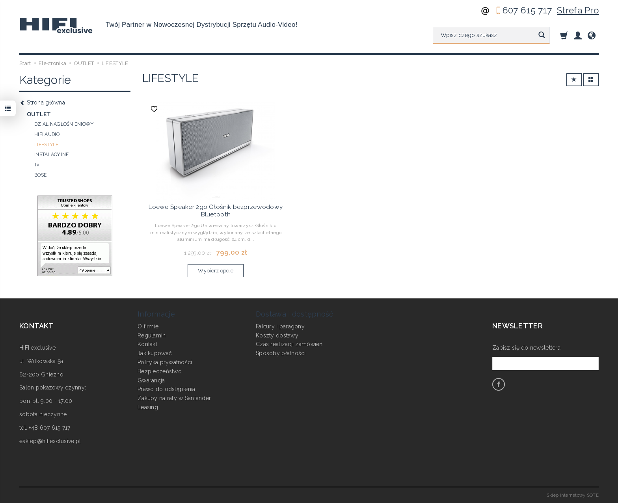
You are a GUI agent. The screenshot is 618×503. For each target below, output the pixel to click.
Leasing (148, 407)
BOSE (40, 175)
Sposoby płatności (281, 353)
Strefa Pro (578, 10)
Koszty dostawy (277, 335)
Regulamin (152, 335)
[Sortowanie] (574, 79)
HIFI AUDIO (47, 134)
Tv (36, 165)
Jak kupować (155, 353)
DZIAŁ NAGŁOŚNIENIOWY (64, 124)
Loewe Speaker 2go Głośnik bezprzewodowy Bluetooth (216, 210)
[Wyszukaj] (541, 35)
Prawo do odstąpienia (166, 389)
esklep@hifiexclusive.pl (50, 441)
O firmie (148, 326)
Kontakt (147, 344)
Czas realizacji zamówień (289, 344)
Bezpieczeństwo (160, 371)
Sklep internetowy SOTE (573, 495)
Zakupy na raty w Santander (174, 398)
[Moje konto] (578, 35)
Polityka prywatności (165, 362)
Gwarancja (151, 380)
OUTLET (39, 114)
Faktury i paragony (280, 326)
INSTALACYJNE (51, 154)
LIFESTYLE (46, 144)
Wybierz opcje (215, 271)
